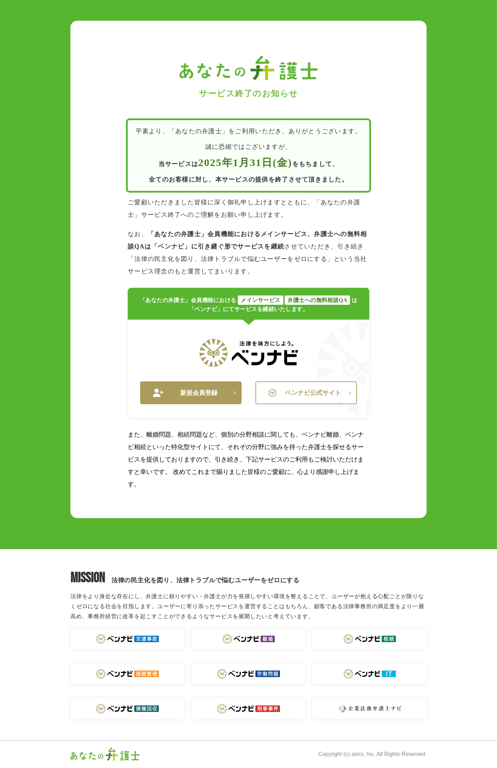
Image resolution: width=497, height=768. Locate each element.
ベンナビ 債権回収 (127, 708)
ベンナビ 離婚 (249, 639)
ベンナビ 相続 (369, 639)
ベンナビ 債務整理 (127, 673)
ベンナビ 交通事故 (127, 639)
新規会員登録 (194, 393)
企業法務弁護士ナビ (369, 708)
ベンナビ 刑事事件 (249, 708)
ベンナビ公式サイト (309, 393)
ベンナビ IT (369, 673)
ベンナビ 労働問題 (249, 673)
